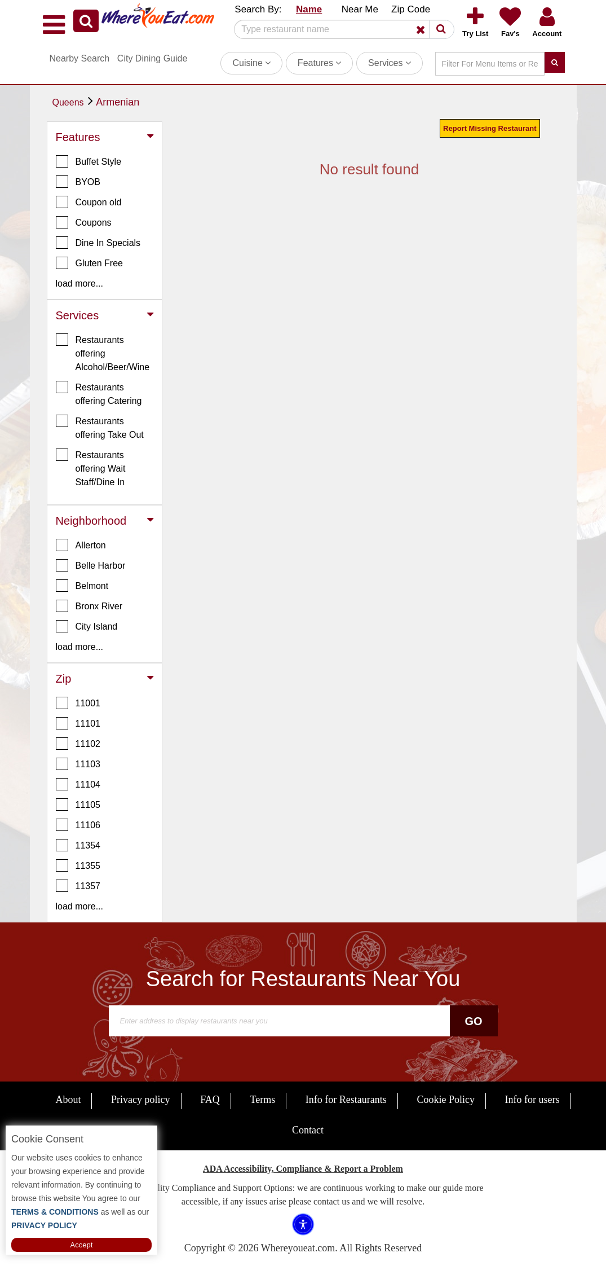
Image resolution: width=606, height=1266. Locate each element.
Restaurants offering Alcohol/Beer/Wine (103, 352)
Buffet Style (89, 161)
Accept (81, 1245)
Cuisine (251, 63)
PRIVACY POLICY (44, 1225)
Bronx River (89, 606)
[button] (86, 21)
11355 (78, 865)
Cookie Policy (446, 1099)
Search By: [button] (258, 9)
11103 (78, 764)
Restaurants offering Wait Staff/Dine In (91, 468)
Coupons (84, 222)
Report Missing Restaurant (489, 128)
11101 (78, 723)
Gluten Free (89, 263)
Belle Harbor (91, 565)
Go (473, 1021)
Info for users (532, 1099)
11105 (78, 804)
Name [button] (309, 9)
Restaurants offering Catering (99, 393)
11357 (78, 886)
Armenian (117, 102)
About (68, 1099)
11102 (78, 743)
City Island (87, 626)
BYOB (78, 181)
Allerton (81, 545)
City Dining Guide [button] (152, 58)
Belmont (82, 585)
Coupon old (89, 202)
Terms (262, 1099)
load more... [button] (79, 283)
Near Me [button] (360, 9)
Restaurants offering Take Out (100, 427)
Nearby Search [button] (80, 58)
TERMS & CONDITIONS (55, 1211)
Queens (68, 102)
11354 (78, 845)
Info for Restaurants (346, 1099)
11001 (78, 703)
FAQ (210, 1099)
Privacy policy (140, 1099)
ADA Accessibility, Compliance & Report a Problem (303, 1168)
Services (389, 63)
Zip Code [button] (410, 9)
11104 (78, 784)
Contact (308, 1130)
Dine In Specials (98, 242)
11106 (78, 825)
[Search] (340, 29)
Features (320, 63)
